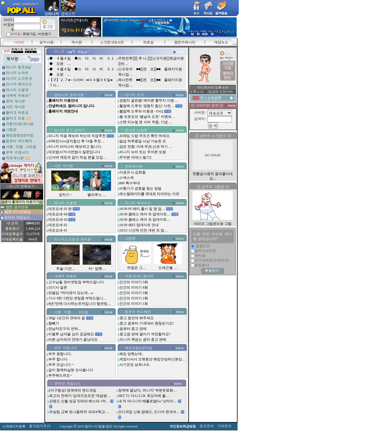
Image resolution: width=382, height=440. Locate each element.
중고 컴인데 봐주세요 (137, 318)
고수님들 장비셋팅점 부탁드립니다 (76, 282)
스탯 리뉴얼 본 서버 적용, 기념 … (145, 122)
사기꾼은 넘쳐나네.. (135, 365)
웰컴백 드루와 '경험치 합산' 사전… (146, 106)
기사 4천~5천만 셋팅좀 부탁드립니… (77, 298)
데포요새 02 (57, 225)
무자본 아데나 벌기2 (135, 157)
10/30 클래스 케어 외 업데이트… (144, 214)
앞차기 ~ (66, 195)
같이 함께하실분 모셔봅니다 (70, 370)
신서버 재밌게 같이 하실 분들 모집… (77, 157)
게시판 (76, 42)
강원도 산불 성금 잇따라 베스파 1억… (79, 401)
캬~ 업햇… (97, 269)
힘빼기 (53, 323)
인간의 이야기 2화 (133, 298)
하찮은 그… (136, 268)
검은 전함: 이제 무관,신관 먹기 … (145, 146)
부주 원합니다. (60, 354)
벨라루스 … (96, 195)
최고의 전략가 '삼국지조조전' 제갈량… (79, 396)
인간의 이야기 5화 (133, 282)
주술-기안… (65, 269)
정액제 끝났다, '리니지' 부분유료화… (147, 390)
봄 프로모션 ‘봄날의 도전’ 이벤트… (147, 117)
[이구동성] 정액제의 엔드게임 (72, 390)
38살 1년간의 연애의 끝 (66, 318)
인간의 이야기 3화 (133, 293)
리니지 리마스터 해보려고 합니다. (75, 146)
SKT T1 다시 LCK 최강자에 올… (143, 396)
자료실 (148, 42)
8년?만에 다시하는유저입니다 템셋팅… (79, 304)
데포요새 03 (57, 219)
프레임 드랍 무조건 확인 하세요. (144, 136)
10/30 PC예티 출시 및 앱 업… (142, 209)
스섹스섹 (126, 178)
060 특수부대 (129, 183)
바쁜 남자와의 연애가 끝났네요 (73, 339)
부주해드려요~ (60, 375)
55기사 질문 (57, 287)
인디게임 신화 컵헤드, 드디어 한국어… (149, 412)
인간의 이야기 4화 (133, 287)
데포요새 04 (57, 214)
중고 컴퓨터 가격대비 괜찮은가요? (147, 323)
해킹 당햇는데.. (131, 354)
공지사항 (46, 42)
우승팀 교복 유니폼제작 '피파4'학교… (79, 412)
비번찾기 (44, 34)
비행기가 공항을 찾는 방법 (140, 188)
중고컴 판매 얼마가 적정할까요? (145, 334)
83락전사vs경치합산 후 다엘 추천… (76, 141)
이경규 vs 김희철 (132, 172)
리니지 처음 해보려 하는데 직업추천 (77, 136)
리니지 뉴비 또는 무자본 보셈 (142, 152)
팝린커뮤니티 (184, 42)
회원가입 (29, 34)
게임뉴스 (221, 42)
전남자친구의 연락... (64, 329)
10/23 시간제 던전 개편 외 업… (143, 230)
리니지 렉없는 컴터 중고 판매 (143, 339)
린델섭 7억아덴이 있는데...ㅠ (71, 293)
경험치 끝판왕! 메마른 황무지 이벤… (148, 100)
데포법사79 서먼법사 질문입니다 (74, 152)
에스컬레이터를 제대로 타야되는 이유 (149, 194)
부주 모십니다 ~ (61, 365)
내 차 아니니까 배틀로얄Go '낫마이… (147, 401)
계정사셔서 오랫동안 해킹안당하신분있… (152, 359)
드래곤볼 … (167, 268)
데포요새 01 (57, 230)
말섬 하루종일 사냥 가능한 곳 (142, 141)
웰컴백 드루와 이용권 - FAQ (141, 111)
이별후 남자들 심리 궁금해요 (71, 334)
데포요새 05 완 (60, 209)
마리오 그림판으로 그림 (213, 224)
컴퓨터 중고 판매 (133, 329)
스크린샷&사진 (112, 42)
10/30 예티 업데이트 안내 (139, 225)
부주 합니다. (58, 359)
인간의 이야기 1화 (133, 304)
